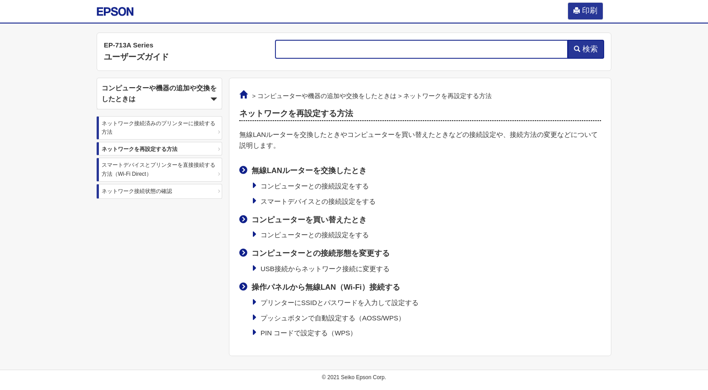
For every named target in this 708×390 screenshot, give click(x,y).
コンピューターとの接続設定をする (315, 186)
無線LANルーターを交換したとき (309, 170)
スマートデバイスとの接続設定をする (318, 201)
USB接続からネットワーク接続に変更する (325, 269)
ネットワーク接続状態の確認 (137, 191)
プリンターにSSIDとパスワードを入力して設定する (340, 302)
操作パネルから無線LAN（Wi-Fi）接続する (326, 287)
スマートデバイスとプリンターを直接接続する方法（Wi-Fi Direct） (158, 169)
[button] (159, 93)
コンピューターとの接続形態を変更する (321, 253)
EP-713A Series (129, 45)
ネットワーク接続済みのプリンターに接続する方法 (158, 127)
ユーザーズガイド (136, 56)
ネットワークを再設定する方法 (139, 149)
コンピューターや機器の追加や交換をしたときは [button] (159, 94)
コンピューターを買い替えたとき (309, 220)
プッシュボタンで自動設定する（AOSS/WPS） (333, 318)
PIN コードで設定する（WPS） (309, 333)
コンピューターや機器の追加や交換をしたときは (326, 96)
